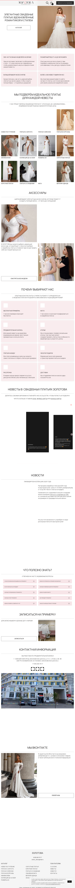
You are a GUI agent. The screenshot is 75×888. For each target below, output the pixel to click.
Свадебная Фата (31, 873)
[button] (65, 3)
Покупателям (55, 864)
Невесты (53, 869)
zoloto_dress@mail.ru (37, 859)
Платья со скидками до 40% (59, 495)
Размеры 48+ (42, 158)
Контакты (53, 873)
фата (40, 183)
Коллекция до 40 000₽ (27, 158)
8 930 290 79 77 (37, 857)
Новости (53, 871)
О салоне (53, 866)
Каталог (4, 864)
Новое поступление (8, 132)
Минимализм (6, 158)
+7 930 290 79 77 (37, 664)
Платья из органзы (63, 132)
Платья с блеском (44, 132)
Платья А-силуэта (26, 132)
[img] (65, 119)
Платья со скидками (27, 183)
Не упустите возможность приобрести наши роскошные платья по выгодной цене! (53, 521)
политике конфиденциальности (53, 884)
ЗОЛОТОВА (37, 852)
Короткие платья (7, 183)
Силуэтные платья (63, 158)
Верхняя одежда (62, 183)
